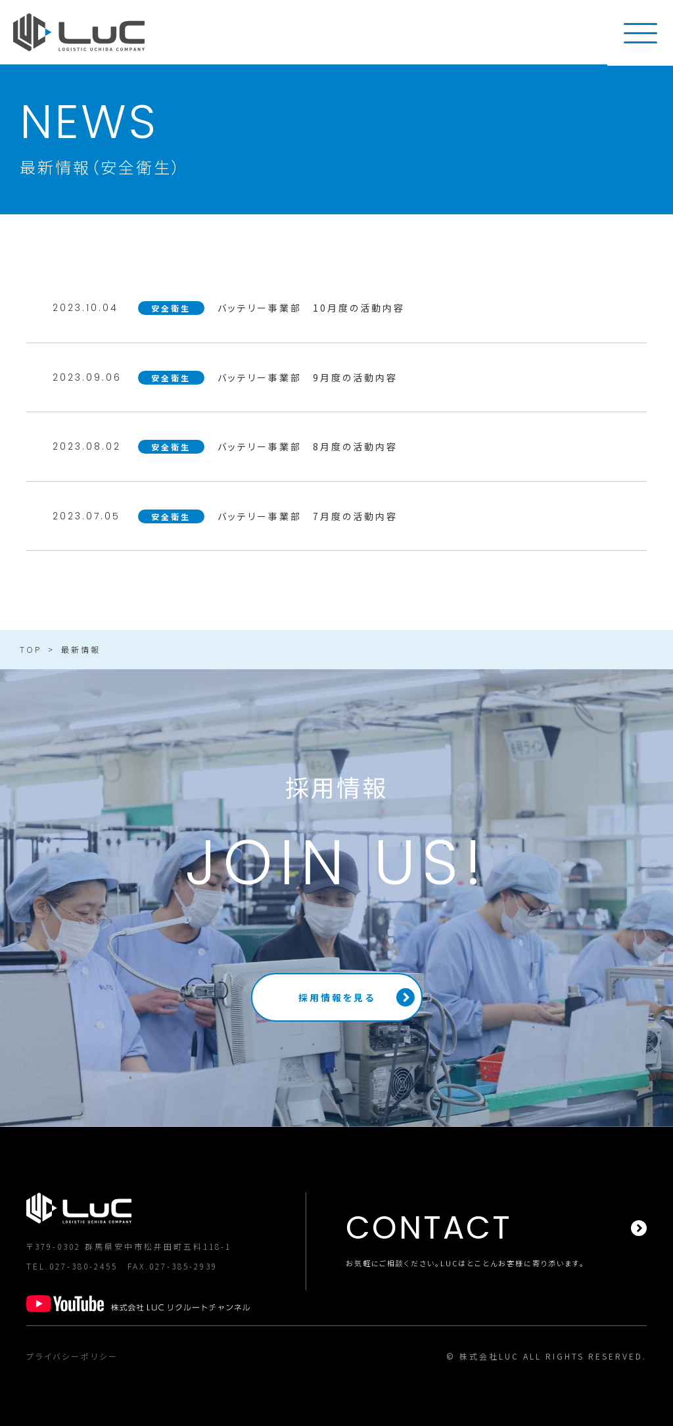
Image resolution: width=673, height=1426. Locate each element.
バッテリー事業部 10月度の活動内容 (311, 307)
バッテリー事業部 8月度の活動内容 (308, 446)
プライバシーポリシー (72, 1356)
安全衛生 (171, 308)
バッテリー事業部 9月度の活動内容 (308, 377)
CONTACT (429, 1228)
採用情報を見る (336, 997)
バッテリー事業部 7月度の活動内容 (308, 516)
